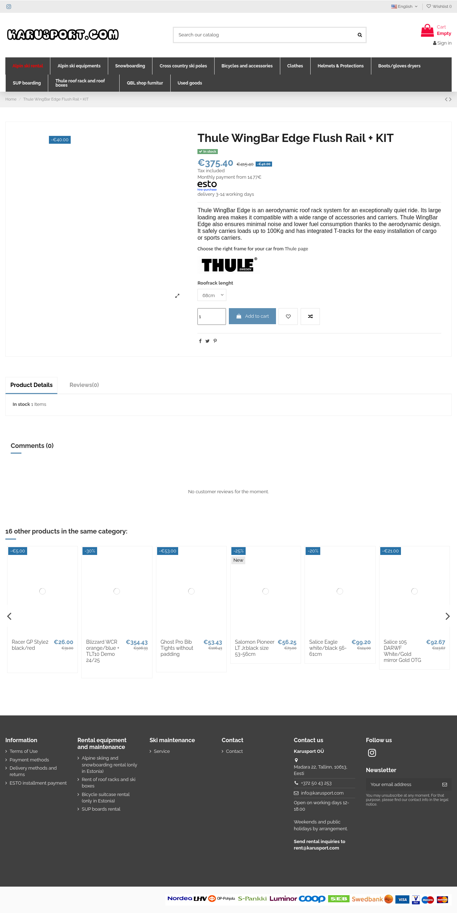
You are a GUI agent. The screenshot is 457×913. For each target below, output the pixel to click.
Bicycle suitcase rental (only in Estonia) (106, 798)
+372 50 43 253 (316, 783)
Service (162, 751)
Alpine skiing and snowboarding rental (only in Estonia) (109, 764)
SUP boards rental (101, 809)
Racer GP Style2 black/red (30, 645)
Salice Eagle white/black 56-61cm (328, 648)
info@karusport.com (322, 793)
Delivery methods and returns (33, 771)
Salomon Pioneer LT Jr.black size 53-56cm (254, 648)
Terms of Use (24, 751)
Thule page (296, 248)
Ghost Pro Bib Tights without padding (177, 648)
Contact (234, 751)
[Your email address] (402, 784)
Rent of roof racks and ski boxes (108, 783)
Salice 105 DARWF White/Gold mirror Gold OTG (402, 651)
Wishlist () (439, 6)
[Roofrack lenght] (211, 295)
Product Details (31, 385)
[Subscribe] (445, 784)
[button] (27, 66)
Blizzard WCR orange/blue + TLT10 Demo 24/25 (102, 651)
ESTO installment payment (38, 783)
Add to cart (252, 316)
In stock (21, 404)
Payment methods (29, 759)
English (405, 6)
